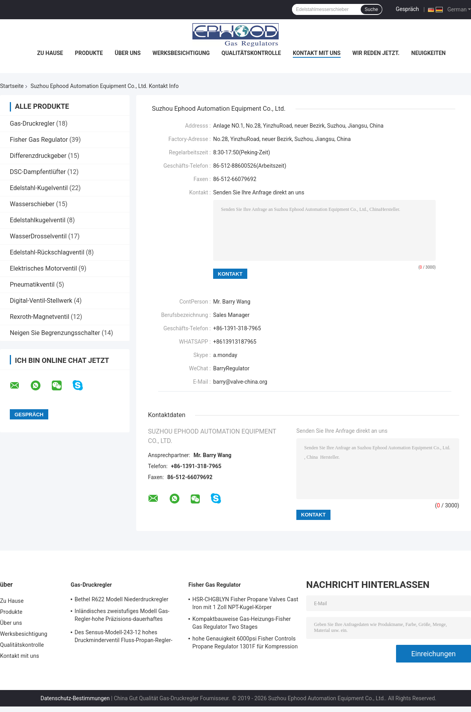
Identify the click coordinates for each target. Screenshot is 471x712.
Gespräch (407, 9)
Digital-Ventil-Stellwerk (41, 300)
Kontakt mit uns (317, 53)
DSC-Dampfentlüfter (38, 172)
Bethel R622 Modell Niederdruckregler (121, 599)
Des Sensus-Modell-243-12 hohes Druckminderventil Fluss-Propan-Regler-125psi (123, 637)
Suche (371, 9)
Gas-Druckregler (32, 123)
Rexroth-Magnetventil (39, 316)
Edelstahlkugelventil (38, 220)
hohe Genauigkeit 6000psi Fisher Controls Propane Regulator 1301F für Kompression (245, 642)
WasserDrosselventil (38, 236)
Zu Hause (50, 53)
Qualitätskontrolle (251, 53)
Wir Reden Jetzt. (376, 53)
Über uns (128, 53)
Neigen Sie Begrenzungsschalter (55, 333)
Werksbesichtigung (181, 53)
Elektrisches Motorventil (43, 268)
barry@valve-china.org (240, 382)
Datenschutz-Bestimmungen (75, 698)
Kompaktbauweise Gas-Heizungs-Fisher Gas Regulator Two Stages (241, 623)
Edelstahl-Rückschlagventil (47, 252)
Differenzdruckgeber (38, 155)
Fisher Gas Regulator (39, 139)
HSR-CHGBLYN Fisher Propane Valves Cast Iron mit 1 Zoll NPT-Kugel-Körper (245, 603)
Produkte (89, 53)
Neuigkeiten (428, 53)
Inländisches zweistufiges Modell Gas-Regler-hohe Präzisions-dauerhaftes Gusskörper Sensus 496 (122, 616)
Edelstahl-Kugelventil (39, 188)
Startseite (12, 86)
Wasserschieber (32, 204)
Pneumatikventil (32, 284)
